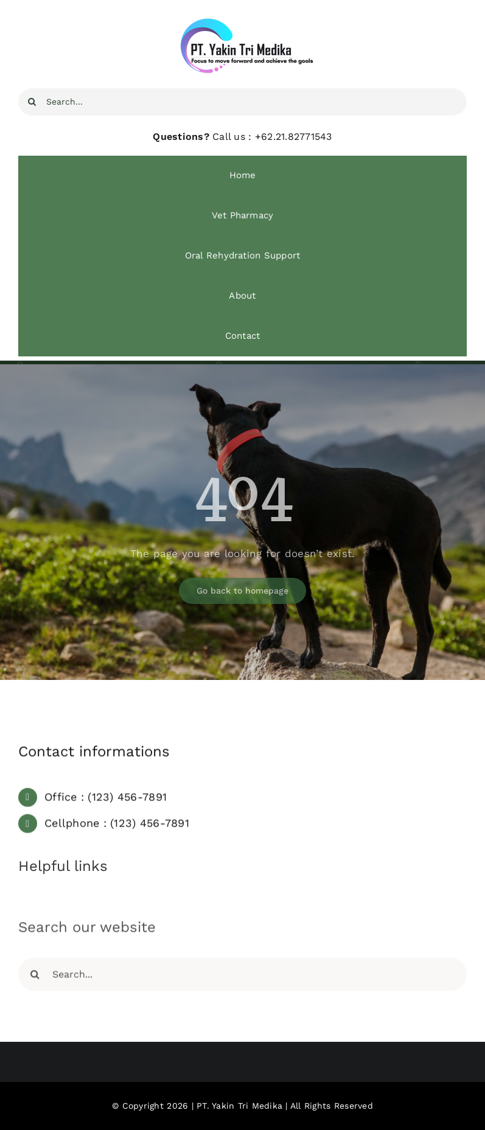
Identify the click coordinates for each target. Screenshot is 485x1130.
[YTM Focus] (243, 23)
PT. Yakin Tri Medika (239, 1106)
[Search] (32, 102)
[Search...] (242, 102)
